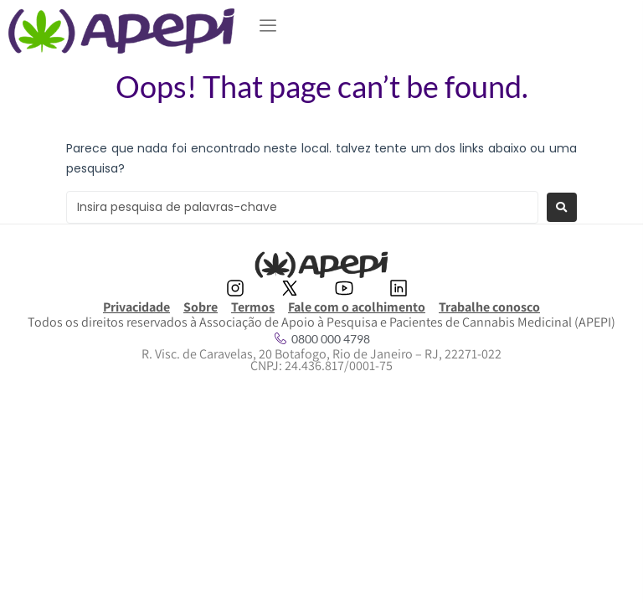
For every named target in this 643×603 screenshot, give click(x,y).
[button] (268, 26)
